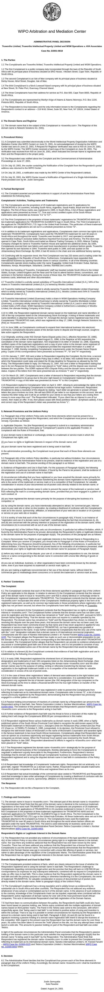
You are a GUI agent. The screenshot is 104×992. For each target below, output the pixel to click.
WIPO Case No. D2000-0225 (17, 944)
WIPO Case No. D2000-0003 (29, 828)
